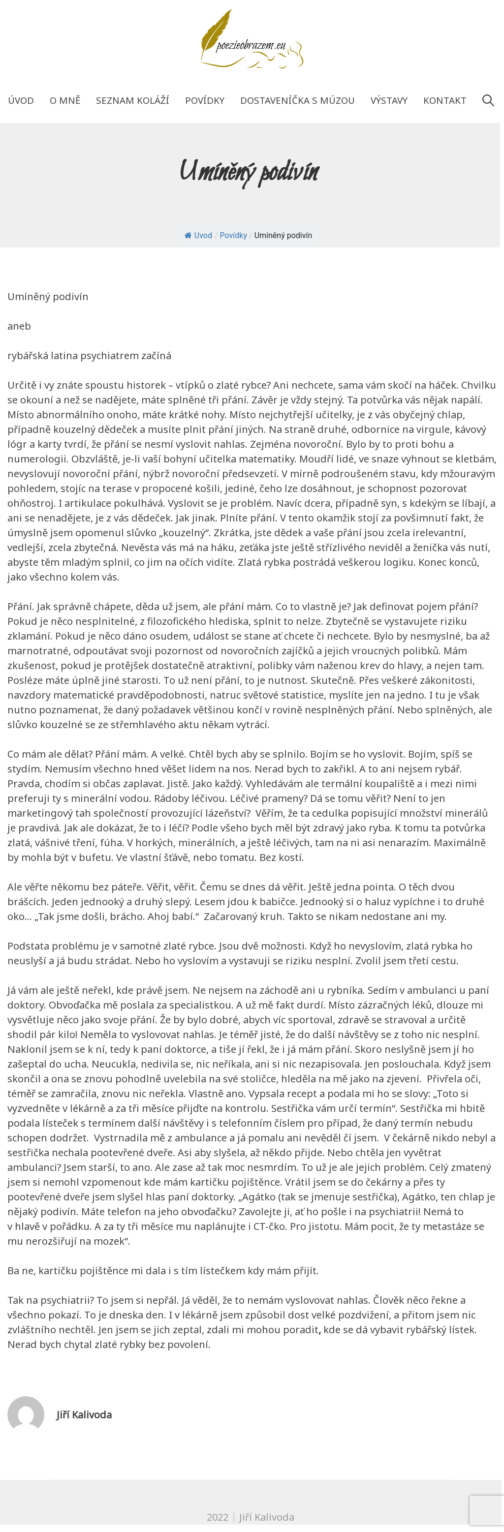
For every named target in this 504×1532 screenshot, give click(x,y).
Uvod (198, 235)
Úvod (21, 100)
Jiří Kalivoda (84, 1414)
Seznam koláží (132, 100)
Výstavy (389, 100)
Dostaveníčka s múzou (297, 100)
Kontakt (445, 100)
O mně (65, 100)
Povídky (204, 100)
